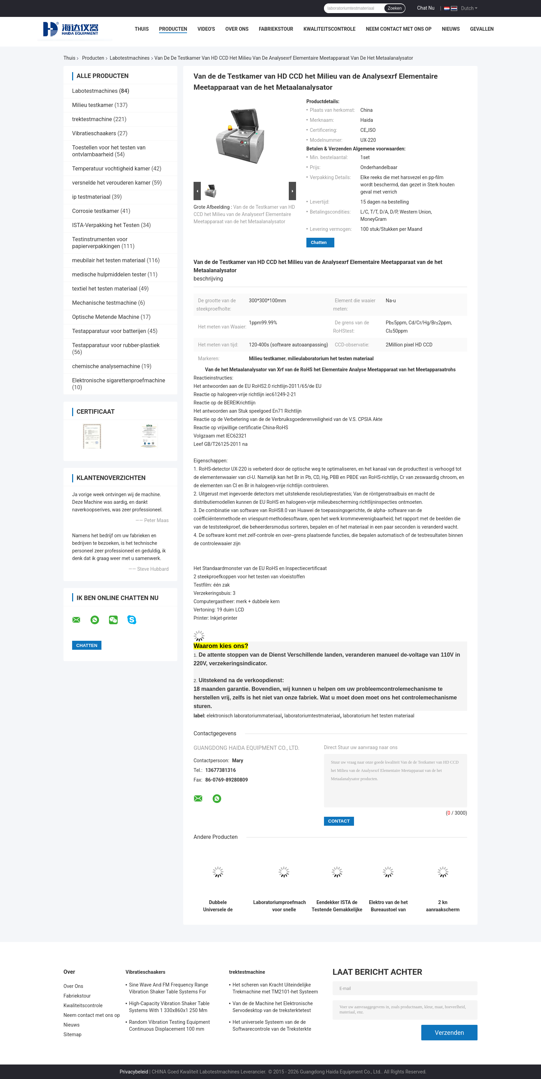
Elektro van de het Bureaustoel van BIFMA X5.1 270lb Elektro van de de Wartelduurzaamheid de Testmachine (388, 906)
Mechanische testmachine (104, 303)
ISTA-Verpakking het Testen (105, 225)
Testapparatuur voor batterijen (109, 331)
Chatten (319, 242)
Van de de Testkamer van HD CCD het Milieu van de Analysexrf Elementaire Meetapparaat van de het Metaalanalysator (244, 214)
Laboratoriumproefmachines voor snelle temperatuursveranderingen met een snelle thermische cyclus (284, 906)
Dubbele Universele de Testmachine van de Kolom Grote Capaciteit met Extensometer (217, 906)
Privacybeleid (134, 1072)
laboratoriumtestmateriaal (312, 715)
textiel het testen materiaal (104, 288)
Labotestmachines (130, 58)
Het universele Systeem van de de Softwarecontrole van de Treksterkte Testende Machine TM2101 (272, 1026)
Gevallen (482, 29)
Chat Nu (425, 8)
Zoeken (395, 8)
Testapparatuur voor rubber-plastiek (116, 345)
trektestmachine (92, 119)
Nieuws (451, 29)
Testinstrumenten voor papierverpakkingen (99, 242)
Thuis (142, 29)
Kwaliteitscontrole (330, 29)
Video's (206, 29)
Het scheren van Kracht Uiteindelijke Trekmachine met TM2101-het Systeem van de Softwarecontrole (275, 989)
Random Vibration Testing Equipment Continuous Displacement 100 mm (169, 1025)
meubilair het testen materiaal (108, 260)
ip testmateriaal (91, 197)
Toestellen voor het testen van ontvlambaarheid (109, 151)
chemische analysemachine (106, 366)
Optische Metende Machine (105, 317)
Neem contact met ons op (398, 29)
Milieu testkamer (92, 105)
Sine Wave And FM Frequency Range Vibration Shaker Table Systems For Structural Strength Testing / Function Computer (169, 989)
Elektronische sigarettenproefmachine (118, 380)
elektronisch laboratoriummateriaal (244, 715)
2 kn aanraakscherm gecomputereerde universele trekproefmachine (443, 906)
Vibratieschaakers (94, 133)
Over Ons (236, 29)
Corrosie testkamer (95, 211)
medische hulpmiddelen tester (109, 274)
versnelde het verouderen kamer (111, 182)
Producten (173, 29)
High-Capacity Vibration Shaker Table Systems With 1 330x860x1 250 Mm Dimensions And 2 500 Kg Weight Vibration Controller (169, 1008)
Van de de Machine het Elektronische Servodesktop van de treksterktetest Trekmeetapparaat (273, 1008)
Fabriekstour (276, 29)
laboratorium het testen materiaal (378, 715)
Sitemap (72, 1034)
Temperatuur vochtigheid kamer (111, 168)
